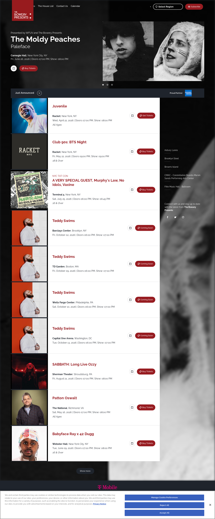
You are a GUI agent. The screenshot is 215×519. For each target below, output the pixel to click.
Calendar (98, 6)
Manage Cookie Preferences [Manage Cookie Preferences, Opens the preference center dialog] (164, 497)
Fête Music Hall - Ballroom (176, 186)
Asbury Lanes (170, 150)
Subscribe (195, 6)
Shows (40, 6)
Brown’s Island (170, 167)
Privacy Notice (99, 504)
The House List (69, 6)
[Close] (210, 505)
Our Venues (52, 6)
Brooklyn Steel (170, 158)
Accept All (164, 513)
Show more (85, 471)
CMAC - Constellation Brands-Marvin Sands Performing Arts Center (181, 177)
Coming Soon (145, 228)
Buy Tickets (32, 68)
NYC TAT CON (61, 176)
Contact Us (85, 6)
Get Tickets (146, 115)
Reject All (164, 505)
